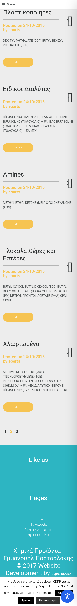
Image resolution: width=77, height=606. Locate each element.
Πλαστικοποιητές (27, 12)
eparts (14, 29)
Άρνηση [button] (26, 600)
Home (38, 519)
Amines (13, 174)
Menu (11, 4)
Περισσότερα (48, 600)
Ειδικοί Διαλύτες (26, 88)
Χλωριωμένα (21, 343)
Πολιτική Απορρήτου (38, 529)
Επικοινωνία (38, 524)
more (18, 62)
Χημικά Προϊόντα (38, 535)
